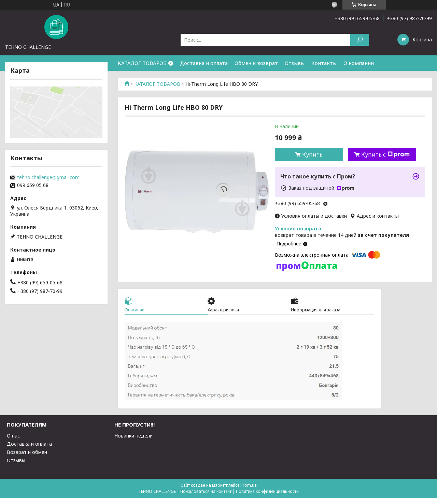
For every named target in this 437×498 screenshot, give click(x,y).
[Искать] (359, 40)
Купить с (385, 154)
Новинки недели (133, 435)
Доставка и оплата (204, 62)
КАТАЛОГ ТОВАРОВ (142, 62)
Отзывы (295, 62)
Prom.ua (248, 485)
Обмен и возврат (256, 62)
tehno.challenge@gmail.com (48, 177)
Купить (312, 154)
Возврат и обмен (27, 452)
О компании (358, 62)
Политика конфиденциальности (267, 491)
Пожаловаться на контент (205, 491)
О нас (13, 435)
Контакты (324, 62)
